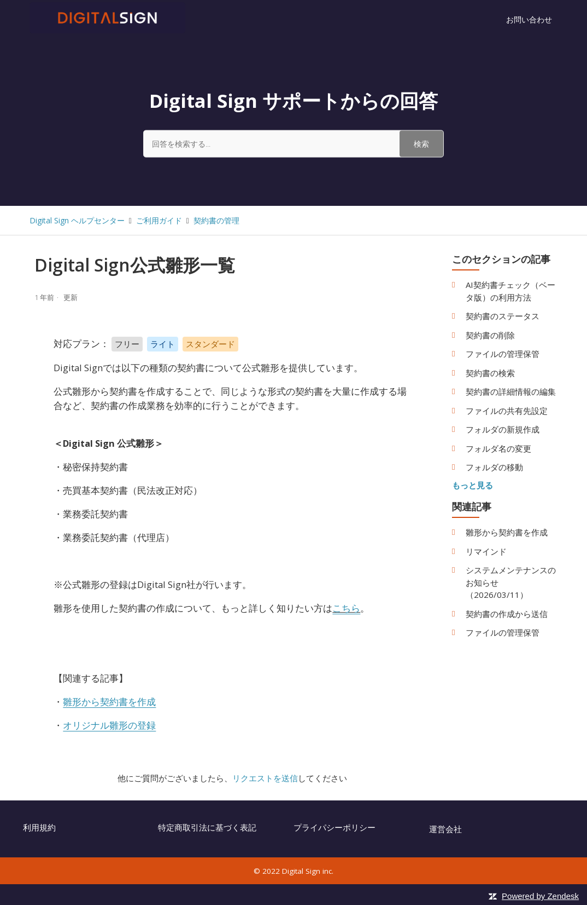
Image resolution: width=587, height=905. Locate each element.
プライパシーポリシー (334, 827)
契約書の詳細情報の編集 (511, 391)
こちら (346, 608)
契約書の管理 (216, 220)
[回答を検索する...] (293, 143)
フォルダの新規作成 (502, 429)
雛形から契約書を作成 (507, 532)
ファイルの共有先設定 (507, 410)
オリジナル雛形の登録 (109, 725)
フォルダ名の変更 (498, 448)
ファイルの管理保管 (502, 353)
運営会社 (445, 828)
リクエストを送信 (265, 778)
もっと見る (472, 485)
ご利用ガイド (159, 220)
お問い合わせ (529, 19)
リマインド (486, 551)
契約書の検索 (490, 372)
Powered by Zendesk (540, 896)
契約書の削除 (490, 335)
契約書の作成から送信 (507, 613)
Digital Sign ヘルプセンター (77, 220)
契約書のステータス (502, 315)
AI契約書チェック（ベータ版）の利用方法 (510, 291)
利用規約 (39, 827)
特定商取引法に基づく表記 (207, 827)
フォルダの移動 (494, 467)
